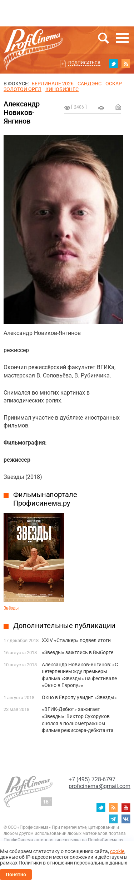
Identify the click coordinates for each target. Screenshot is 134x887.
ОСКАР (113, 83)
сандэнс (89, 83)
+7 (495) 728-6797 (92, 779)
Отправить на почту (118, 107)
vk (125, 819)
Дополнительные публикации (64, 625)
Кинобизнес (62, 89)
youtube (125, 807)
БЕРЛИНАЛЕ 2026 (52, 83)
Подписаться (84, 62)
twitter (113, 63)
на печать (101, 108)
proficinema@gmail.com (99, 786)
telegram (113, 819)
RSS (125, 63)
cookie (117, 851)
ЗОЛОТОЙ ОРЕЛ (22, 89)
